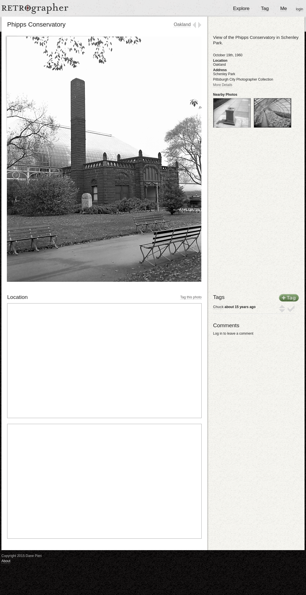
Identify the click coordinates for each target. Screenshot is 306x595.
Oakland (182, 24)
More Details (222, 85)
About (5, 561)
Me (283, 8)
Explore (241, 8)
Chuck (218, 307)
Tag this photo (191, 297)
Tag (265, 8)
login (299, 9)
